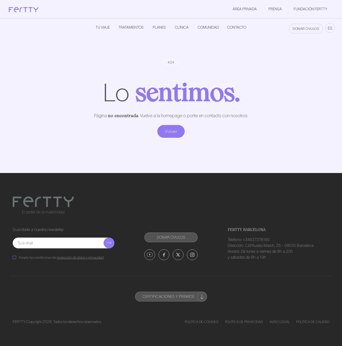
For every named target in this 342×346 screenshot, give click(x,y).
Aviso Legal (279, 322)
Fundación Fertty (310, 9)
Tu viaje (103, 27)
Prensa (275, 9)
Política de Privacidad (244, 322)
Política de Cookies (201, 322)
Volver (171, 131)
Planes (159, 27)
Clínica (182, 27)
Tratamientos (131, 27)
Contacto (236, 27)
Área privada (245, 9)
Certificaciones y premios (175, 296)
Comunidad (208, 27)
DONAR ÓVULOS (306, 29)
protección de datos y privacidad (80, 257)
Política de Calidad (312, 322)
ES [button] (330, 28)
